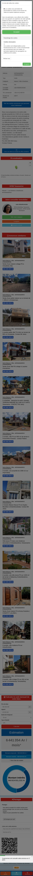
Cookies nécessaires (10, 42)
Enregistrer (27, 64)
